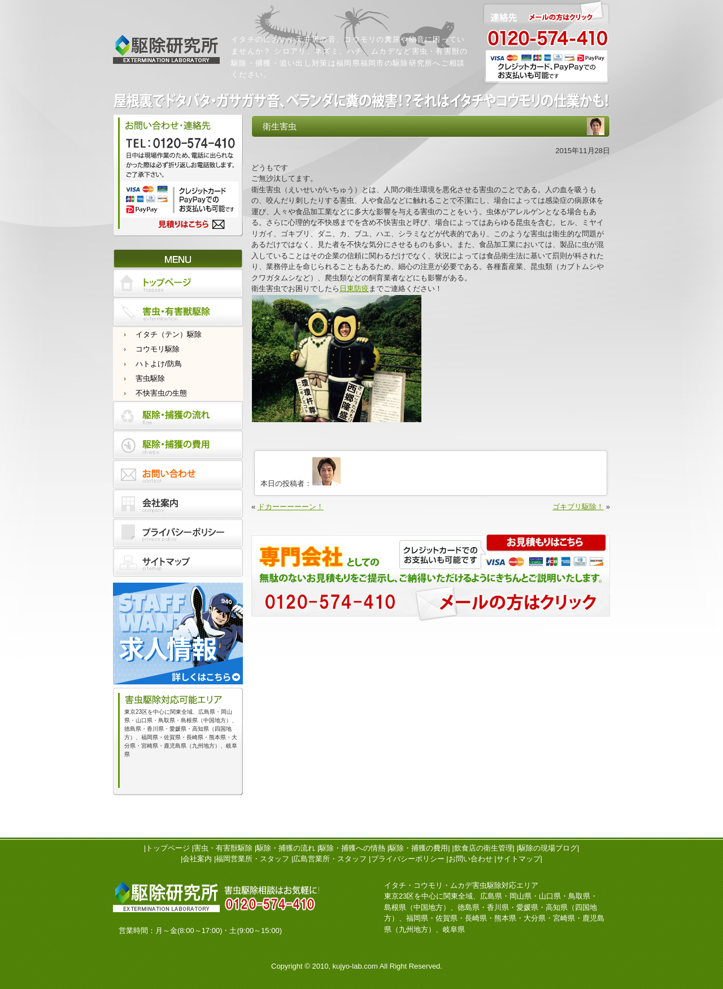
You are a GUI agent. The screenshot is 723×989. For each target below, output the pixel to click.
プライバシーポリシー (408, 858)
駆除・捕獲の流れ (285, 848)
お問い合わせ (470, 858)
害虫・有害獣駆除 (223, 848)
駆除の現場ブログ (548, 848)
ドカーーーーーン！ (291, 506)
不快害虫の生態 (161, 393)
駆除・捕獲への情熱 (352, 848)
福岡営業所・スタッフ (252, 858)
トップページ (168, 848)
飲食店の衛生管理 (483, 848)
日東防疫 (354, 288)
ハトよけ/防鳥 (159, 363)
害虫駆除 (150, 378)
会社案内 (197, 858)
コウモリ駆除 (158, 349)
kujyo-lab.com (355, 966)
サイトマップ (518, 858)
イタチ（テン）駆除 (169, 334)
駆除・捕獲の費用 (418, 848)
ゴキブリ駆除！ (578, 506)
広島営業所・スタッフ (330, 858)
